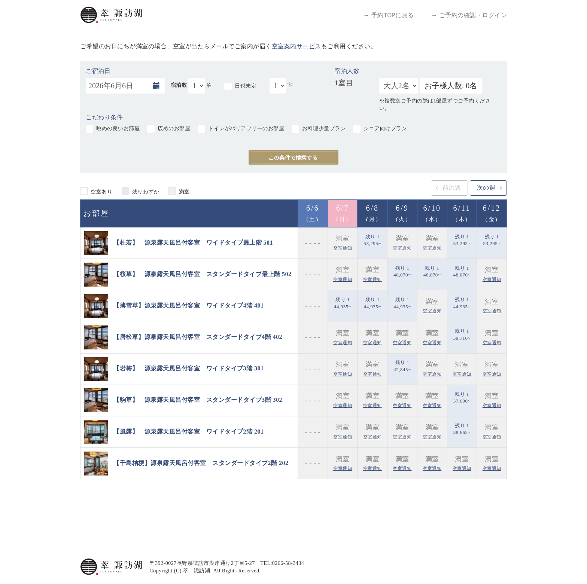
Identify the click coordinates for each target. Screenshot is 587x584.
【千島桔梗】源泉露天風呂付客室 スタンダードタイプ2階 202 (201, 463)
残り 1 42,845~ (402, 366)
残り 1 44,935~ (342, 303)
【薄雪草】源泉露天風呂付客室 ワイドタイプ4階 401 (188, 305)
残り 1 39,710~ (462, 334)
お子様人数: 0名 (451, 86)
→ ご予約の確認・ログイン (469, 15)
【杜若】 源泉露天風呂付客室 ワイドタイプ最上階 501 (193, 242)
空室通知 (342, 248)
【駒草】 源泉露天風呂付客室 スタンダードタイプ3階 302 (197, 400)
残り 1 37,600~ (462, 397)
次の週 (486, 187)
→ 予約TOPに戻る (389, 15)
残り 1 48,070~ (402, 271)
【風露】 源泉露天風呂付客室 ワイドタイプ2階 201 (188, 431)
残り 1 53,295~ (372, 240)
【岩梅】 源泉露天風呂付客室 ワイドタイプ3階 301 (188, 368)
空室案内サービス (296, 46)
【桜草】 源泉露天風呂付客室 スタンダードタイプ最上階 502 (202, 273)
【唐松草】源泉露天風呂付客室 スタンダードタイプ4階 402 (197, 337)
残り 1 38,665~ (462, 429)
